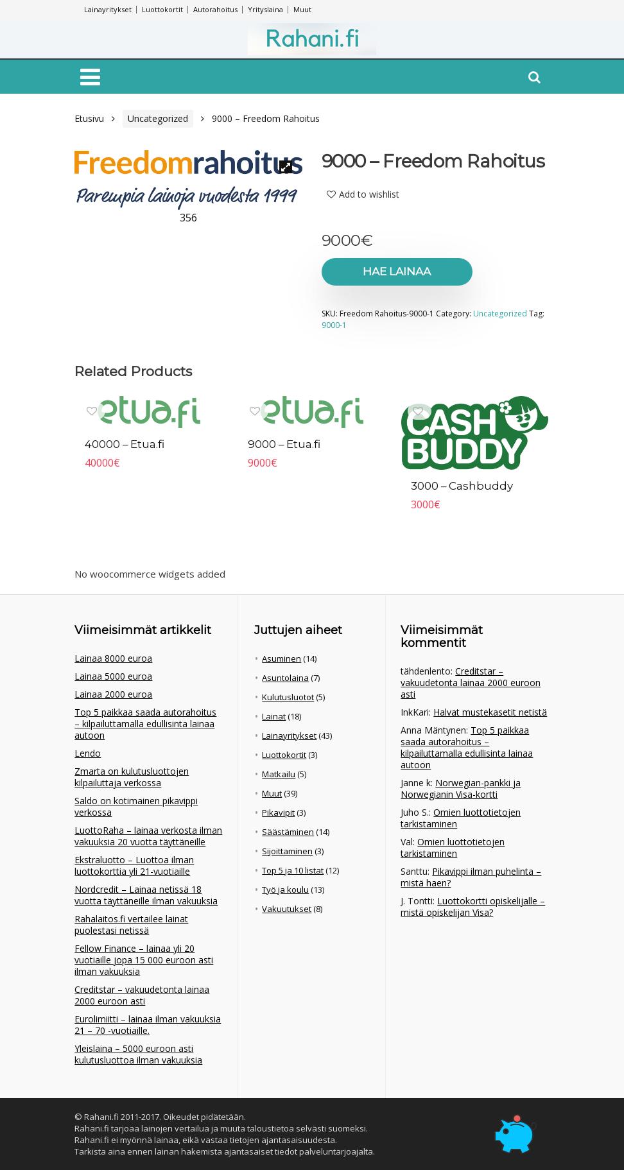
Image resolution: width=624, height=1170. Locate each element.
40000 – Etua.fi (125, 444)
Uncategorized (158, 118)
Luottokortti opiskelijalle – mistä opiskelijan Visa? (473, 906)
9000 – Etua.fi (284, 444)
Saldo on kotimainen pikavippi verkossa (136, 806)
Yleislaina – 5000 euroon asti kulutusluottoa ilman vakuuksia (138, 1054)
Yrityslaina (265, 9)
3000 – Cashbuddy (462, 485)
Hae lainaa (395, 271)
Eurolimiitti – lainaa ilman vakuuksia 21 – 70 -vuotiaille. (147, 1025)
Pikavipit (278, 812)
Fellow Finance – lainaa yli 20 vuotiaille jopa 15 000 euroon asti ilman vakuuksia (143, 959)
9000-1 (334, 325)
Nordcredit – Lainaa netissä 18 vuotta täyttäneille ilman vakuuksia (146, 895)
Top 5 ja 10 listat (293, 870)
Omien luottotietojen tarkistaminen (461, 818)
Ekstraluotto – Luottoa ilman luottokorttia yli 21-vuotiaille (134, 865)
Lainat (274, 716)
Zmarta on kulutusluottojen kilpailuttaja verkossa (131, 777)
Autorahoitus (215, 9)
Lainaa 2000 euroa (113, 694)
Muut (302, 9)
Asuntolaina (285, 678)
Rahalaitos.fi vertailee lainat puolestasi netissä (131, 924)
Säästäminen (288, 832)
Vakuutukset (286, 909)
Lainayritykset (108, 9)
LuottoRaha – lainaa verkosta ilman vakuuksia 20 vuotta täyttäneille (148, 836)
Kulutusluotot (288, 697)
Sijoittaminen (287, 851)
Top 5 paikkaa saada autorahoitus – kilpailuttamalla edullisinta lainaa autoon (145, 723)
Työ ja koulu (285, 889)
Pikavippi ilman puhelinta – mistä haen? (471, 877)
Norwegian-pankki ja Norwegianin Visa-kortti (461, 788)
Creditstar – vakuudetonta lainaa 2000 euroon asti (141, 995)
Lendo (87, 753)
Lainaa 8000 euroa (113, 658)
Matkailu (278, 774)
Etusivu (89, 118)
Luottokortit (162, 9)
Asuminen (281, 658)
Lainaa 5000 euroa (113, 676)
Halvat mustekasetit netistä (490, 712)
